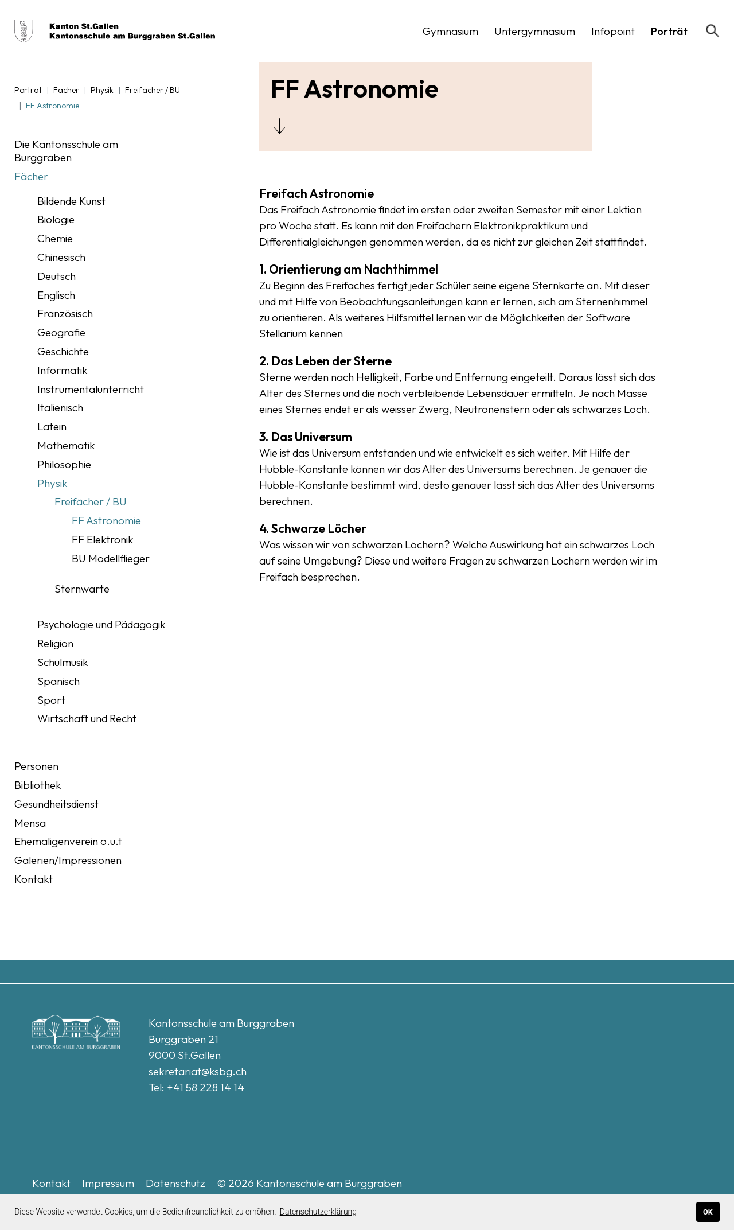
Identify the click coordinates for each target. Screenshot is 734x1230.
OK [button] (708, 1212)
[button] (450, 31)
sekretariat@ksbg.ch (198, 1071)
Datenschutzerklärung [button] (318, 1211)
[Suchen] (713, 31)
